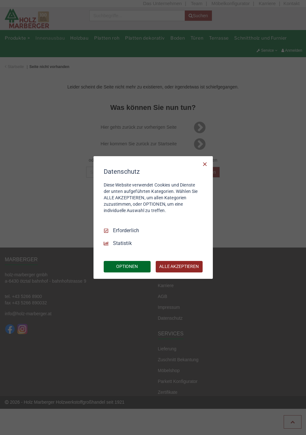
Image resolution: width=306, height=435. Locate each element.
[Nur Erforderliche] (205, 164)
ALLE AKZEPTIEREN (179, 266)
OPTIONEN (127, 266)
